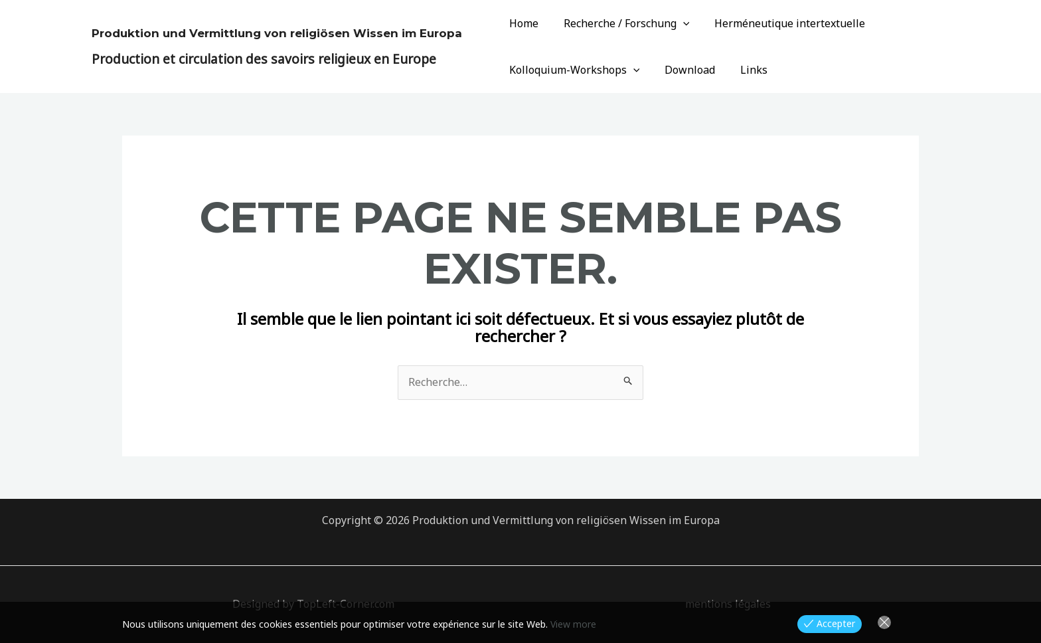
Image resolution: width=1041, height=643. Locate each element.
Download (684, 69)
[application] (677, 23)
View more (573, 624)
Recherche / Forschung (621, 23)
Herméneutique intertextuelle (779, 23)
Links (744, 69)
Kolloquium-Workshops (572, 69)
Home (521, 23)
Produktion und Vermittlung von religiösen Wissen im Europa (277, 33)
